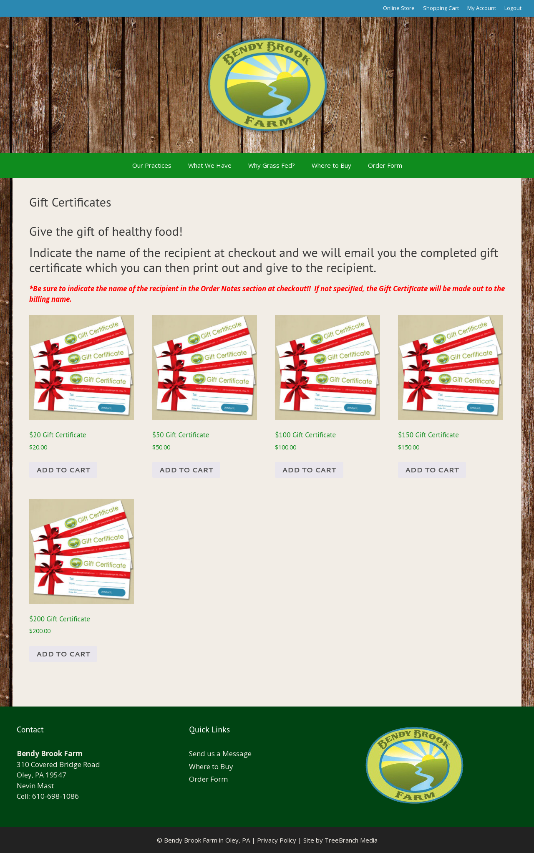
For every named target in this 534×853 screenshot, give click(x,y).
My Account (481, 8)
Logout (512, 8)
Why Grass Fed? (271, 165)
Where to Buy (331, 165)
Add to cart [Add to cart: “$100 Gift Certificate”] (309, 469)
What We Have (210, 165)
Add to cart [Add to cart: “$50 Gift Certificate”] (186, 469)
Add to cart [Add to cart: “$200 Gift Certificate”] (63, 654)
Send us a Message (220, 753)
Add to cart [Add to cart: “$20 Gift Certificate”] (63, 469)
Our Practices (151, 165)
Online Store (399, 8)
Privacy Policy (276, 840)
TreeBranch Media (351, 840)
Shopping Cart (441, 8)
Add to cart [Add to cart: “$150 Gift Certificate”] (432, 469)
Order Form (385, 165)
